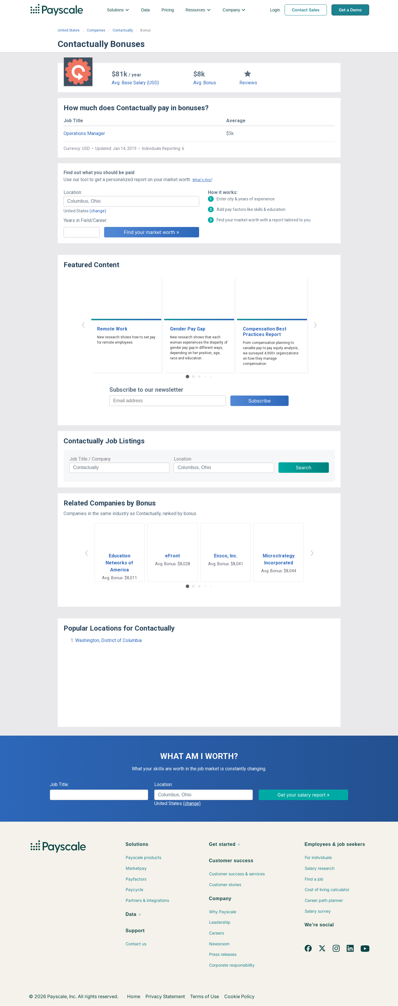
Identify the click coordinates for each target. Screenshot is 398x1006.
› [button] (315, 324)
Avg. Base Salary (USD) (135, 82)
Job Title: (59, 784)
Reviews (248, 82)
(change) (98, 211)
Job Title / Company (90, 459)
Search (303, 467)
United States (69, 30)
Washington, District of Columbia (108, 640)
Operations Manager (84, 133)
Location (182, 459)
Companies (96, 30)
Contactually (123, 30)
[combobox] (131, 201)
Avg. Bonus (204, 82)
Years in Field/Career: (85, 220)
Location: (73, 192)
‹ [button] (83, 324)
